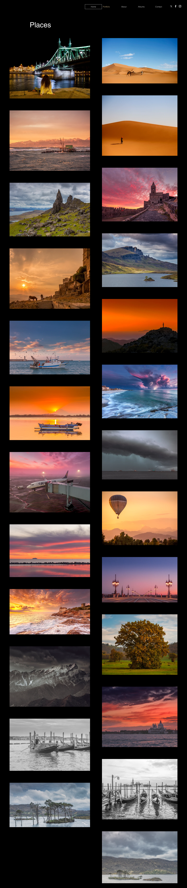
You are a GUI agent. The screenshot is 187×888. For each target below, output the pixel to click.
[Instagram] (180, 6)
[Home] (93, 6)
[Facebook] (175, 6)
